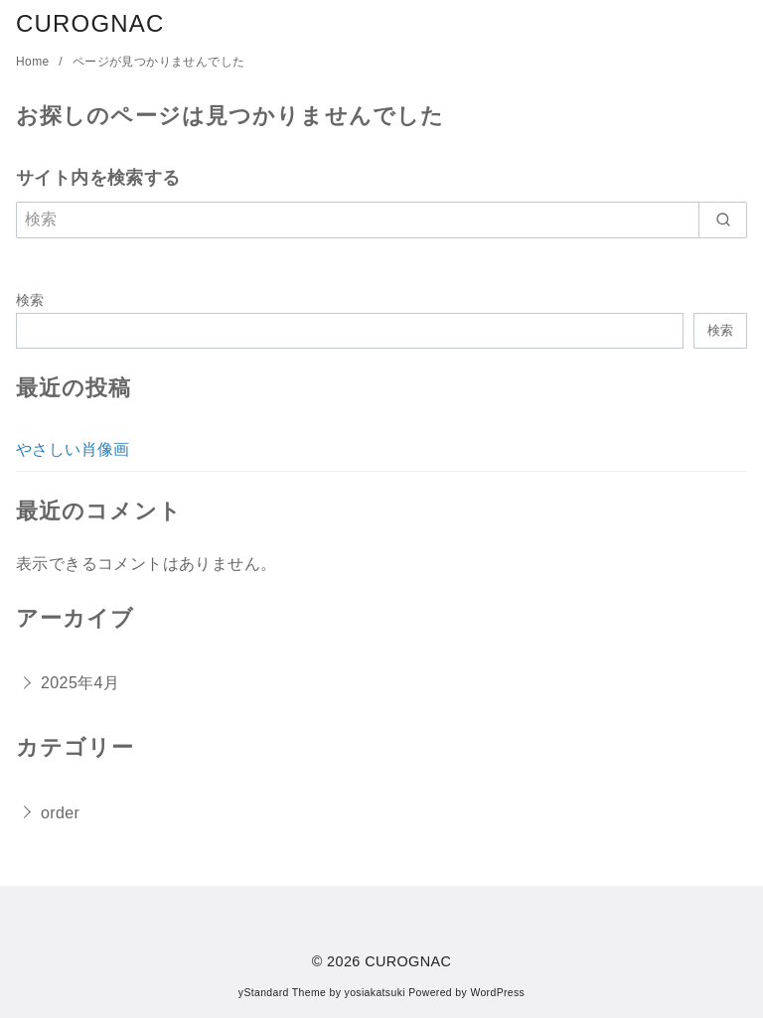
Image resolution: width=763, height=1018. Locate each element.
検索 (30, 300)
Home (34, 62)
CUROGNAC (90, 23)
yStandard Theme (282, 992)
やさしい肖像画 (73, 449)
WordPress (497, 992)
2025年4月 (80, 682)
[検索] (381, 219)
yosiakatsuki (375, 992)
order (60, 812)
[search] (722, 219)
